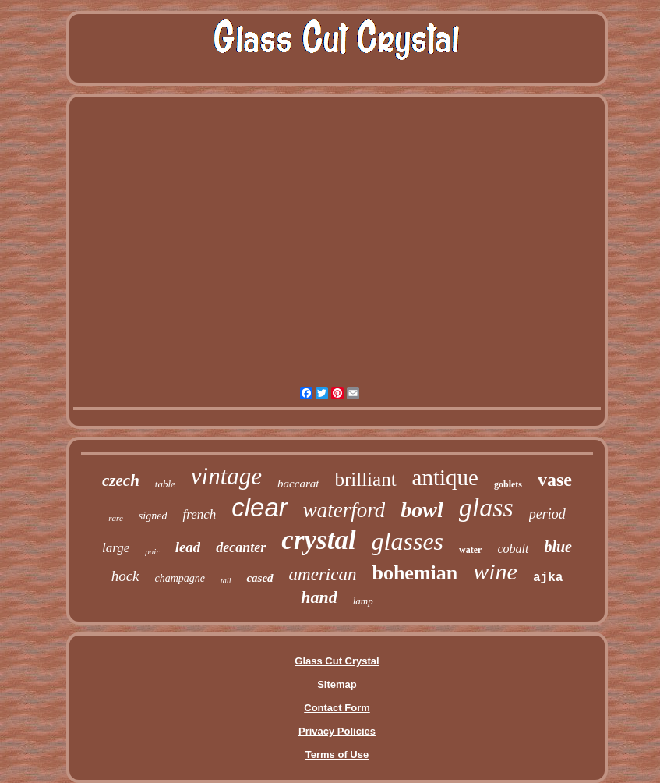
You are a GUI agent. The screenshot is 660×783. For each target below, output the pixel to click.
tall (226, 580)
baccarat (298, 483)
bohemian (414, 573)
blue (558, 546)
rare (115, 518)
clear (259, 507)
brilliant (365, 479)
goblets (508, 484)
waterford (344, 510)
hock (125, 576)
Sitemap (337, 684)
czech (120, 480)
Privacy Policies (337, 731)
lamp (363, 601)
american (323, 574)
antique (445, 477)
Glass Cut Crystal (337, 661)
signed (153, 516)
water (470, 549)
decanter (241, 547)
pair (152, 551)
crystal (318, 540)
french (199, 514)
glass (486, 507)
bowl (422, 510)
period (547, 514)
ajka (548, 578)
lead (188, 547)
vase (555, 479)
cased (259, 578)
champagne (180, 578)
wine (495, 571)
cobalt (512, 548)
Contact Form (337, 708)
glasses (407, 541)
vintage (226, 476)
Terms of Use (337, 754)
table (165, 484)
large (115, 547)
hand (319, 597)
